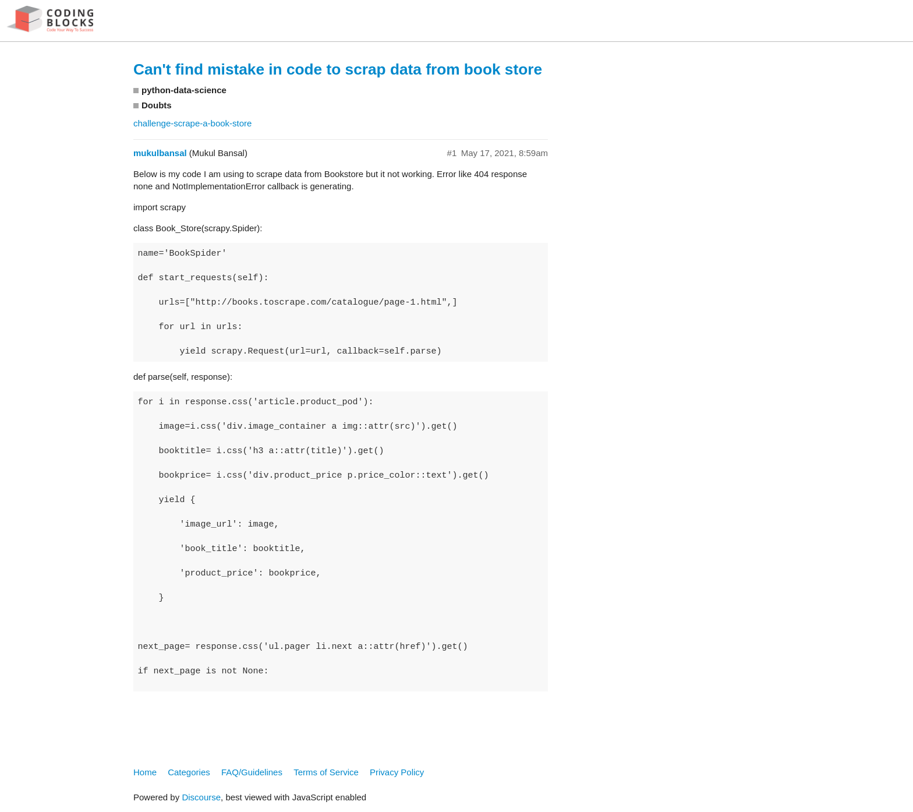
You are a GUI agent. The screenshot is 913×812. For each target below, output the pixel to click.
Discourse (201, 797)
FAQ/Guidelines (251, 772)
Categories (189, 772)
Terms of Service (326, 772)
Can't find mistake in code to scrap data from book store (337, 69)
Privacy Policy (397, 772)
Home (145, 772)
